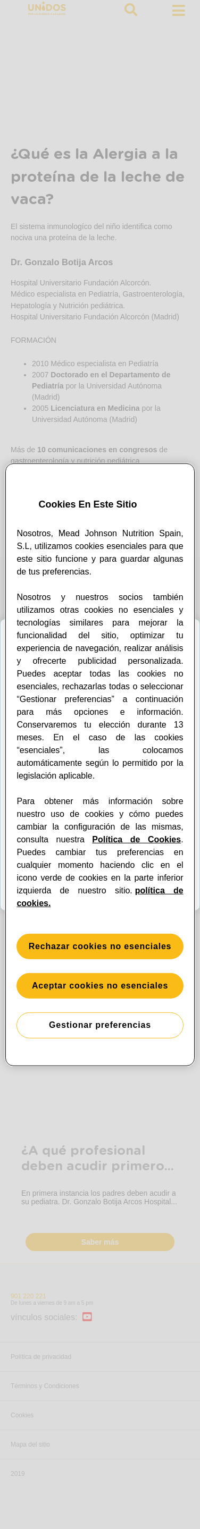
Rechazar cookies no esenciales (100, 946)
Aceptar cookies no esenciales (100, 985)
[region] (100, 764)
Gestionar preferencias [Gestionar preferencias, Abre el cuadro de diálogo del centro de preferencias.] (100, 1024)
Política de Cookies (136, 839)
